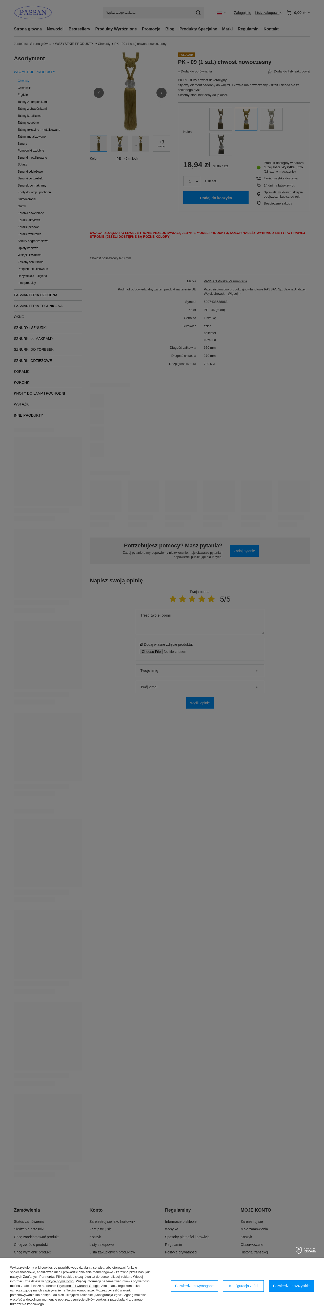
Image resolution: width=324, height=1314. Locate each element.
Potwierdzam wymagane (194, 1286)
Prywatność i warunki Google (78, 1286)
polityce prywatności (59, 1281)
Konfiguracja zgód (243, 1286)
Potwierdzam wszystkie (291, 1286)
